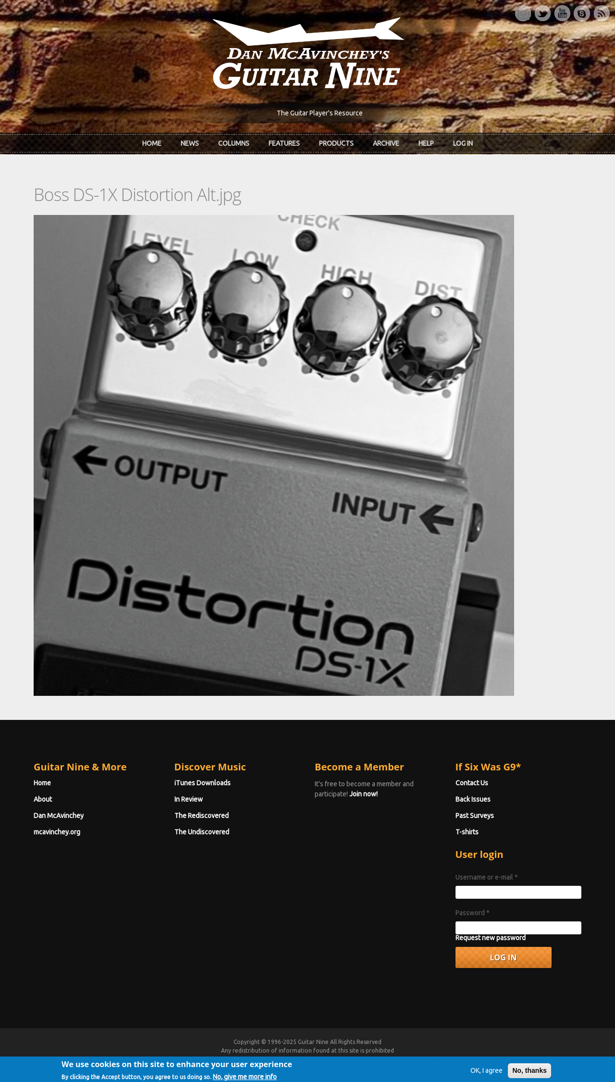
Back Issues (473, 799)
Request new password (490, 938)
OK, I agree (486, 1074)
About (43, 799)
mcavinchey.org (57, 832)
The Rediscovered (201, 815)
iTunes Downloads (202, 783)
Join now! (363, 794)
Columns (233, 143)
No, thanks (529, 1074)
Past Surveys (474, 815)
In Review (188, 799)
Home (151, 143)
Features (284, 143)
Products (336, 143)
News (190, 143)
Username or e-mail (486, 877)
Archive (386, 143)
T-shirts (467, 832)
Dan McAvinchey (59, 815)
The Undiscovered (201, 832)
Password (472, 913)
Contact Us (471, 783)
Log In (463, 143)
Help (426, 143)
